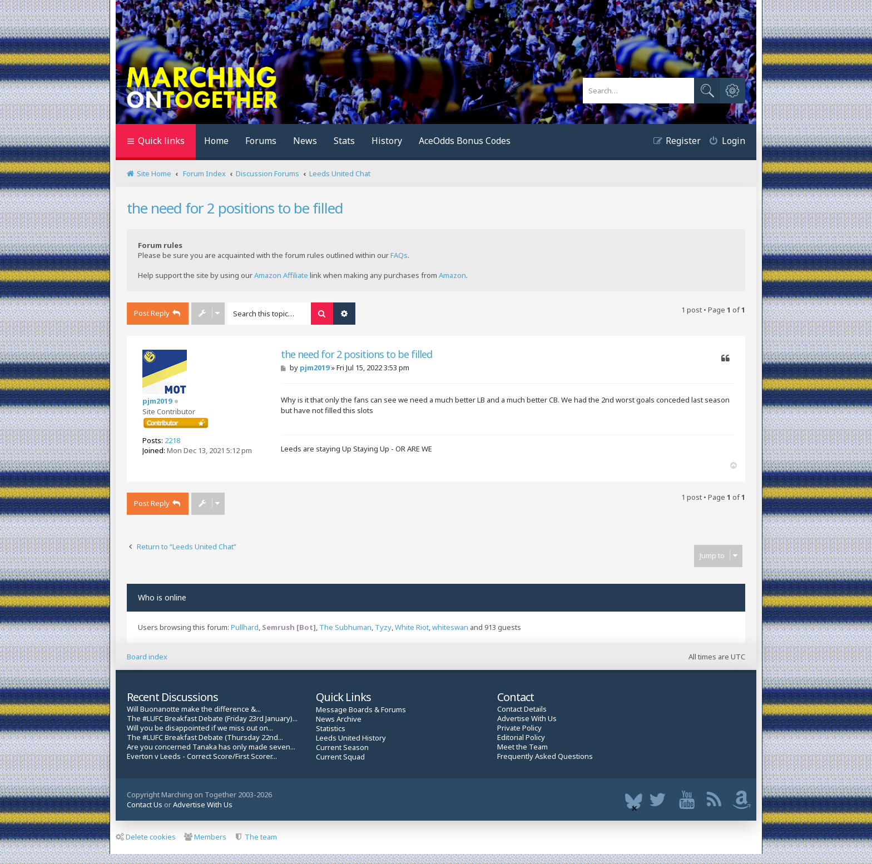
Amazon (452, 275)
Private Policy (519, 728)
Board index (147, 657)
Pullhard (245, 627)
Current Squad (340, 757)
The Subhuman (345, 627)
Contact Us (144, 805)
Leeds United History (351, 738)
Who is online (162, 597)
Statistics (330, 728)
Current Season (342, 747)
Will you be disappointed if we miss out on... (200, 728)
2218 (172, 440)
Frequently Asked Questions (545, 756)
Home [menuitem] (216, 141)
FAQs (399, 255)
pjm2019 (157, 401)
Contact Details (522, 709)
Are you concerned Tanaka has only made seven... (211, 747)
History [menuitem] (386, 141)
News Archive (338, 719)
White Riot (412, 627)
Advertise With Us (527, 718)
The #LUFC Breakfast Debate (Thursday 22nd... (205, 737)
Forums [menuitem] (260, 141)
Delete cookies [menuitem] (146, 837)
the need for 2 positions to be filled (235, 208)
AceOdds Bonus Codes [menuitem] (465, 141)
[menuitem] (723, 142)
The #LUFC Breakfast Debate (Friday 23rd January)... (212, 718)
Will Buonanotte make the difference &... (194, 709)
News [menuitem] (305, 141)
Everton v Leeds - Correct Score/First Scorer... (202, 756)
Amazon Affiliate (281, 275)
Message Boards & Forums (361, 709)
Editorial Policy (521, 737)
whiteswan (450, 627)
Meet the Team (522, 747)
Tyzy (383, 627)
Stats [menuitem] (344, 141)
